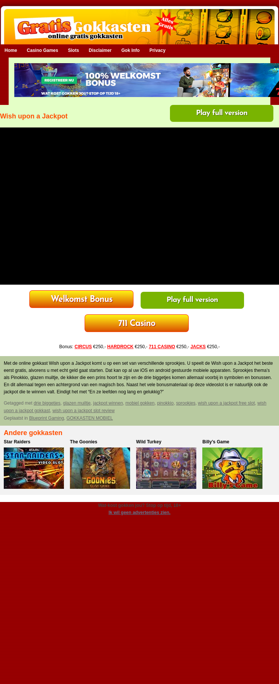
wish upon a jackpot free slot (226, 403)
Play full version (221, 113)
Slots (73, 50)
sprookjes (185, 403)
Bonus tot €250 (137, 324)
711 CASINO (162, 346)
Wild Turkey (148, 441)
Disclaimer (100, 50)
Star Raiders (17, 441)
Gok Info (130, 50)
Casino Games (42, 50)
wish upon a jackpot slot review (83, 410)
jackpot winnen (108, 403)
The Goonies (83, 441)
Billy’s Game (215, 441)
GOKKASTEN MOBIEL (90, 418)
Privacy (157, 50)
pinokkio (165, 403)
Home (11, 50)
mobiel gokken (140, 403)
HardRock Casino (81, 300)
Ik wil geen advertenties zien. (140, 512)
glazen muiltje (76, 403)
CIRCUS (83, 346)
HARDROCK (120, 346)
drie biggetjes (46, 403)
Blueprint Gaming (46, 418)
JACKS (198, 346)
